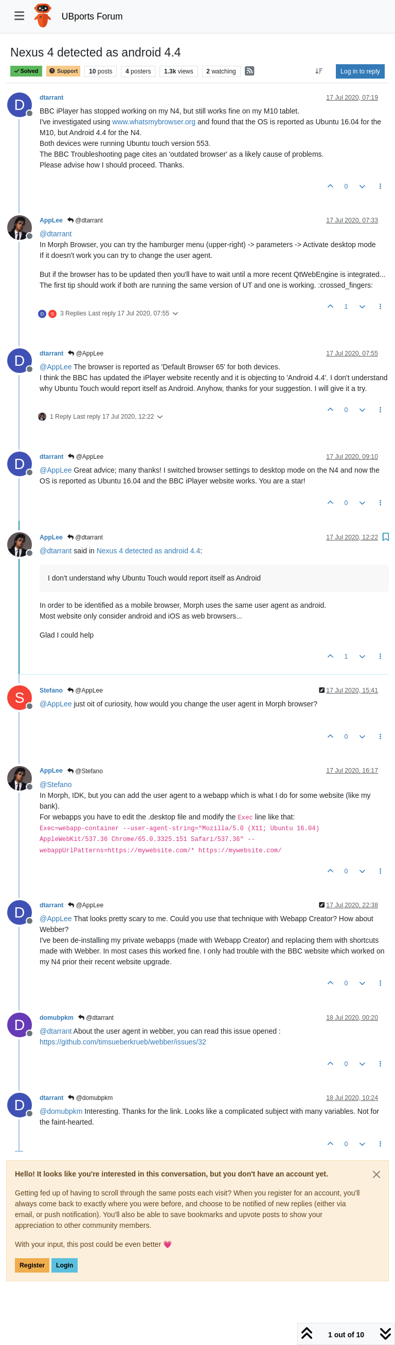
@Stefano (85, 771)
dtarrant (51, 97)
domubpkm (57, 1017)
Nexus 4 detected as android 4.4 (149, 551)
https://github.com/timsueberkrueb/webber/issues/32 (123, 1042)
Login (64, 1265)
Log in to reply (360, 71)
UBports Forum (92, 16)
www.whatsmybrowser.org (153, 122)
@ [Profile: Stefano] (55, 784)
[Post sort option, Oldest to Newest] (319, 71)
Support (63, 71)
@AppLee (85, 353)
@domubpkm (90, 1097)
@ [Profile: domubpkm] (61, 1111)
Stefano (51, 690)
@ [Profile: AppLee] (56, 367)
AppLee (51, 220)
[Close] (376, 1174)
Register (32, 1265)
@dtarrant (85, 220)
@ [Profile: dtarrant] (55, 234)
